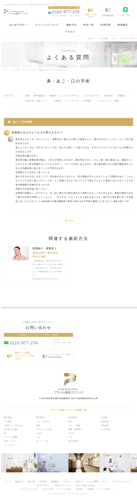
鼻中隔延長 (39, 96)
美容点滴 (104, 424)
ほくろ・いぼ (42, 443)
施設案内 (80, 491)
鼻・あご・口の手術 (32, 70)
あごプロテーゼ (92, 96)
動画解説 (123, 25)
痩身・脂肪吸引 (75, 431)
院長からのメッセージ (63, 487)
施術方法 (71, 25)
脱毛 (70, 424)
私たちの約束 (48, 491)
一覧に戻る (68, 221)
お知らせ (91, 38)
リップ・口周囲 (10, 439)
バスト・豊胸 (74, 427)
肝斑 (38, 427)
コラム (114, 38)
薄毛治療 (104, 427)
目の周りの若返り (11, 431)
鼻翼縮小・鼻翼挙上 (44, 252)
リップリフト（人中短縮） (80, 101)
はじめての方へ (18, 25)
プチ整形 (8, 424)
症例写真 (106, 25)
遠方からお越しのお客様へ (86, 487)
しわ (38, 439)
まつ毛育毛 (105, 431)
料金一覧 (88, 25)
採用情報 (90, 491)
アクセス (70, 31)
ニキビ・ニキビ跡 (43, 431)
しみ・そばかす (43, 424)
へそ (70, 439)
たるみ (39, 435)
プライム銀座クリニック (68, 385)
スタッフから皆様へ (65, 491)
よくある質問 (103, 38)
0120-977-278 (31, 344)
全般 (27, 96)
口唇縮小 (58, 101)
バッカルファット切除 (108, 101)
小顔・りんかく (10, 443)
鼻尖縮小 (108, 96)
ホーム (6, 70)
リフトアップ (9, 447)
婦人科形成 (73, 443)
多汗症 (71, 435)
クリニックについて (46, 25)
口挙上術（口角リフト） (37, 101)
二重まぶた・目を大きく (14, 427)
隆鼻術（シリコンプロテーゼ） (65, 96)
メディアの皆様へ (104, 491)
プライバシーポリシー (128, 38)
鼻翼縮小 (122, 96)
